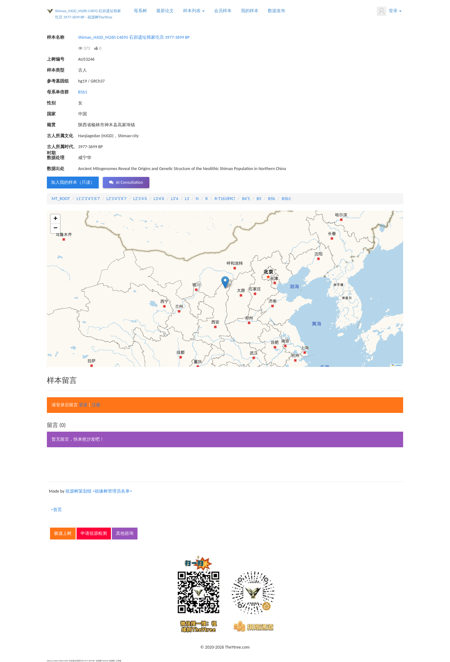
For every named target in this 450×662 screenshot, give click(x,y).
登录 (389, 11)
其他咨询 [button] (124, 533)
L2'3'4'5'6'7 (117, 198)
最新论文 (165, 10)
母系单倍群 (58, 92)
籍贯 (51, 125)
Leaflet (397, 365)
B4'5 (246, 198)
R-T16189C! (225, 198)
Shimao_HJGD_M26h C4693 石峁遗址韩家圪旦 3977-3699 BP (134, 37)
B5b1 (82, 92)
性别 (51, 103)
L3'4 (174, 198)
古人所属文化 (60, 135)
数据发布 (276, 10)
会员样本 (223, 10)
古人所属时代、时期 (62, 147)
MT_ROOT (61, 198)
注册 (96, 405)
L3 (187, 198)
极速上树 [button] (63, 533)
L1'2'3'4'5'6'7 (88, 198)
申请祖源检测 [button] (94, 533)
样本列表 (194, 10)
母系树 (140, 10)
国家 (51, 114)
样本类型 (55, 70)
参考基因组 (58, 81)
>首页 (56, 509)
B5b (271, 198)
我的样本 (249, 10)
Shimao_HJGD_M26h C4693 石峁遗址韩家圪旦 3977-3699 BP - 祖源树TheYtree (88, 14)
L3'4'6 (159, 198)
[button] (225, 282)
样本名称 (55, 37)
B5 (259, 198)
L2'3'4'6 (140, 198)
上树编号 (55, 59)
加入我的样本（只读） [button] (73, 182)
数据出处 (55, 168)
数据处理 (55, 157)
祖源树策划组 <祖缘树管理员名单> (98, 491)
